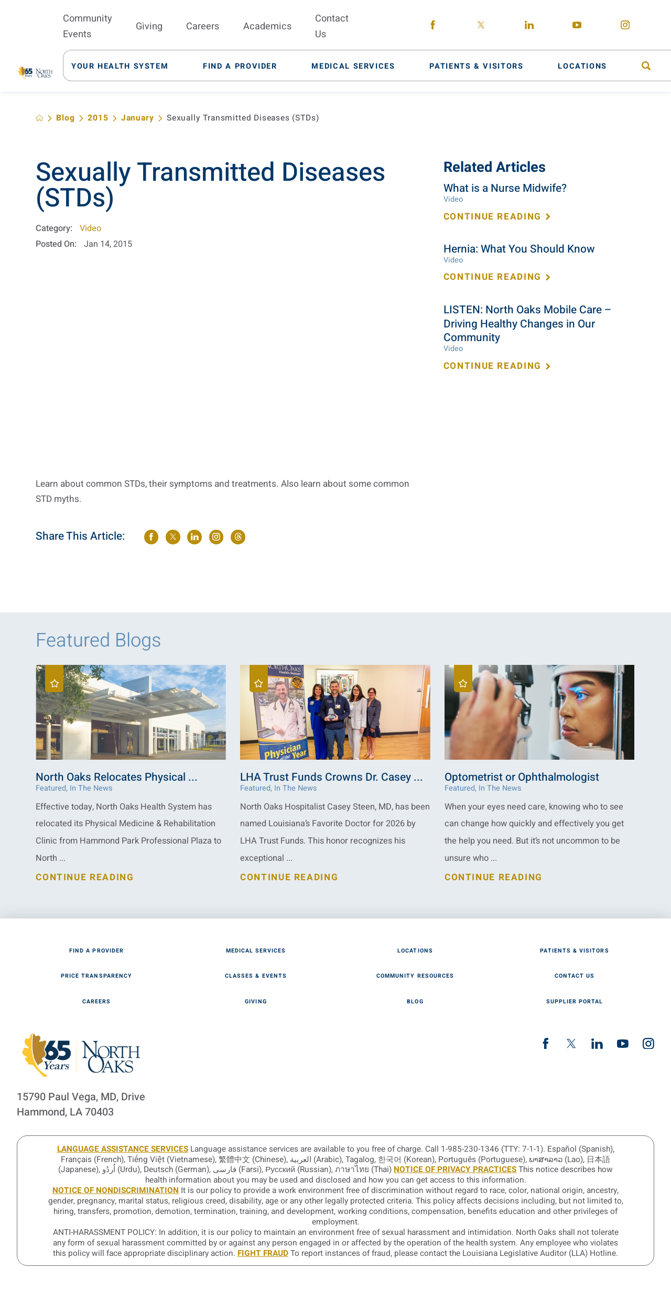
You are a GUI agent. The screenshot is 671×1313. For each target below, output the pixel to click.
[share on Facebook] (151, 537)
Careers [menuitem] (202, 26)
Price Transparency (96, 976)
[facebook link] (433, 27)
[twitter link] (480, 27)
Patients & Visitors (574, 951)
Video (90, 228)
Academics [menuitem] (267, 26)
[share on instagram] (216, 537)
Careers (96, 1002)
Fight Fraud (262, 1253)
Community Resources (415, 976)
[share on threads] (238, 537)
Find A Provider (96, 951)
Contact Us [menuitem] (332, 26)
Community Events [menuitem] (87, 26)
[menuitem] (125, 65)
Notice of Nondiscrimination (115, 1190)
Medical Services (256, 951)
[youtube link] (577, 27)
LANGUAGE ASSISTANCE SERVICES (122, 1149)
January (137, 118)
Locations (415, 951)
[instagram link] (625, 27)
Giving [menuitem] (149, 26)
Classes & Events (256, 976)
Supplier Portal (574, 1002)
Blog (65, 118)
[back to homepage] (40, 118)
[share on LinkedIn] (194, 537)
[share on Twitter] (173, 537)
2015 (98, 118)
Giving (255, 1002)
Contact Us (575, 976)
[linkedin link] (529, 27)
